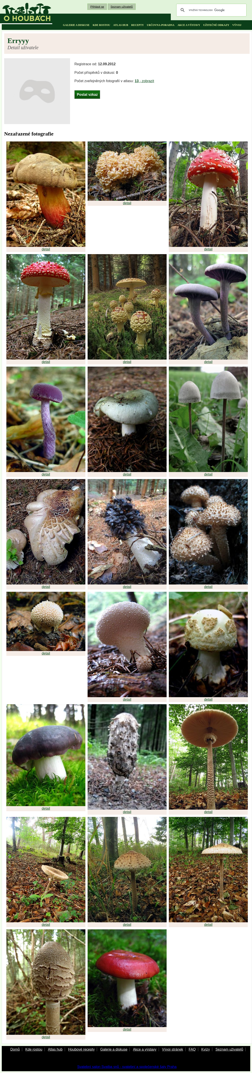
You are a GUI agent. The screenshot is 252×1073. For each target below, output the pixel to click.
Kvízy (205, 1049)
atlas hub (120, 25)
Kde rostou (33, 1049)
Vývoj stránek (172, 1049)
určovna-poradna (160, 25)
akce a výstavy (188, 25)
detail (46, 249)
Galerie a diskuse (114, 1049)
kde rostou (101, 25)
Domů (15, 1049)
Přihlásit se (97, 6)
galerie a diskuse (76, 25)
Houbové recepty (81, 1049)
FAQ (192, 1049)
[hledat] (211, 10)
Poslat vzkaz (87, 94)
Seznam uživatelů (122, 6)
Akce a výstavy (145, 1049)
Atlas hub (55, 1049)
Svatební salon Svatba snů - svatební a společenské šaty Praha (127, 1067)
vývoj (236, 25)
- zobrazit (144, 81)
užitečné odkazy (216, 25)
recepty (137, 25)
